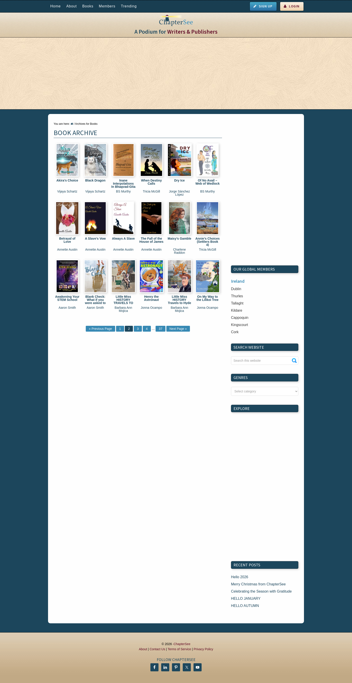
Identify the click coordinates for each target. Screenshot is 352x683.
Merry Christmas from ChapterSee (258, 584)
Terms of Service (179, 649)
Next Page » (178, 329)
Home (55, 6)
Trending (129, 6)
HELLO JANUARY (245, 598)
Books (87, 6)
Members (107, 6)
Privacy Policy (203, 649)
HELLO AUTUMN (245, 606)
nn (264, 391)
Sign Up (266, 6)
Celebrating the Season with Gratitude (261, 591)
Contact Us (157, 649)
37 (160, 329)
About (71, 6)
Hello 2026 (239, 577)
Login (294, 6)
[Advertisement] (176, 73)
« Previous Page (100, 329)
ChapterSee (182, 644)
